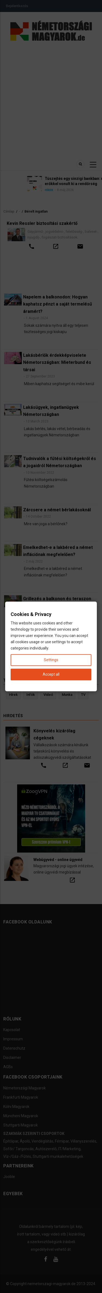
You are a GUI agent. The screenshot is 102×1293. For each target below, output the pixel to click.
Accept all (51, 674)
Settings (51, 660)
